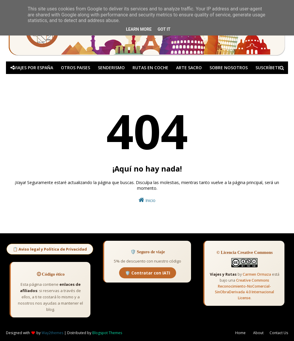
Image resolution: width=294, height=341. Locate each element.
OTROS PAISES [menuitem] (75, 67)
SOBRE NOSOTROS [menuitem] (229, 67)
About (258, 332)
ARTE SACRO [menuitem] (189, 67)
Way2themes (52, 332)
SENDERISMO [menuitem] (111, 67)
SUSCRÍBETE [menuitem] (267, 67)
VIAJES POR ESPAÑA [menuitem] (33, 67)
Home (240, 332)
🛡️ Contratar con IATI (147, 273)
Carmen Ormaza (257, 274)
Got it (164, 29)
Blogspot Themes (107, 332)
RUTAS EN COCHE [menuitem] (150, 67)
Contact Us (279, 332)
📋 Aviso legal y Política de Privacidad (50, 249)
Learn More (139, 29)
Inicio (147, 200)
